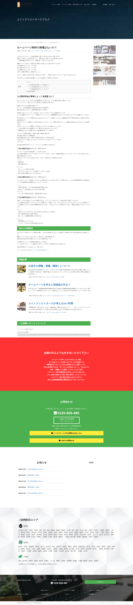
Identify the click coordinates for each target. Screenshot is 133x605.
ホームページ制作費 (55, 50)
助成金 (72, 295)
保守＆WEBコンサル (77, 4)
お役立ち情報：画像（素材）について (49, 266)
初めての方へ (87, 4)
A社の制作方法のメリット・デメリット (40, 86)
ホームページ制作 (56, 4)
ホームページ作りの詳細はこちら (39, 250)
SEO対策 (64, 312)
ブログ (99, 4)
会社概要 (105, 4)
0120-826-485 (68, 413)
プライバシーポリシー (111, 603)
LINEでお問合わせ (68, 441)
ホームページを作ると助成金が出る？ (49, 284)
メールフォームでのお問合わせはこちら (67, 433)
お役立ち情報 (39, 42)
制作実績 (94, 4)
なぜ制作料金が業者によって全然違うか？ (39, 84)
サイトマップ (102, 603)
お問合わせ (100, 582)
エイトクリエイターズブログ (28, 42)
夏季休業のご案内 (33, 476)
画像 (63, 277)
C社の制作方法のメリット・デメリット (40, 89)
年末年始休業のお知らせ (36, 470)
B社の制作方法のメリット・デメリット (40, 88)
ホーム (18, 42)
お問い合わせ (112, 4)
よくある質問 (44, 594)
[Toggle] (29, 82)
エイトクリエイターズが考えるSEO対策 (50, 303)
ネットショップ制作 (66, 4)
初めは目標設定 (31, 91)
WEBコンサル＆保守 (22, 594)
